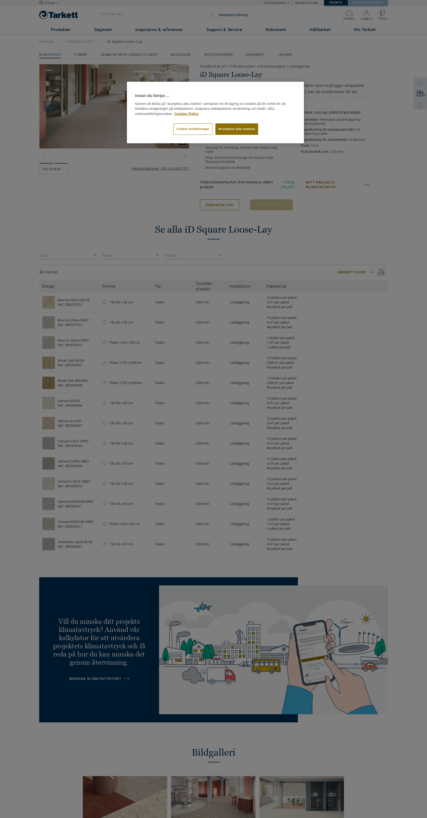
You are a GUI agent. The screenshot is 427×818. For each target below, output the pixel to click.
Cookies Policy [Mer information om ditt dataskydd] (186, 114)
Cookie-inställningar (192, 128)
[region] (215, 112)
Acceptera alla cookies (236, 128)
